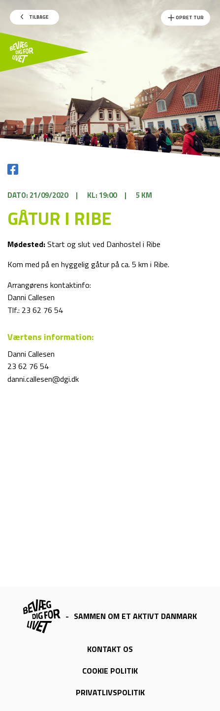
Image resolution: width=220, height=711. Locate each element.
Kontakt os (110, 649)
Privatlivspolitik (110, 692)
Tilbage (35, 17)
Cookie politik (110, 671)
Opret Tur (185, 18)
